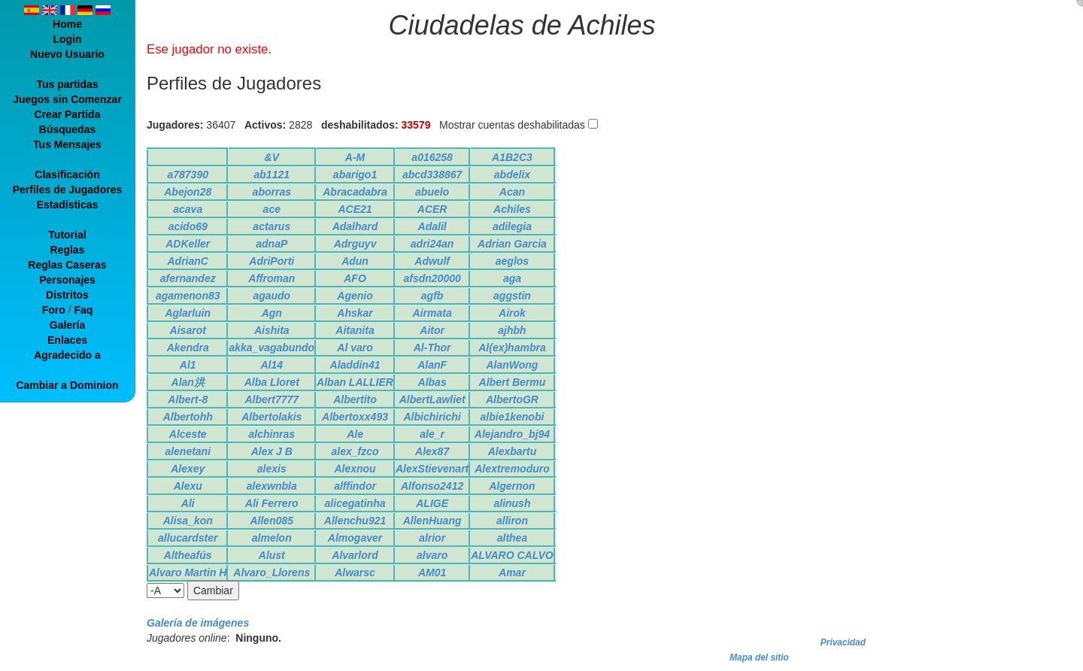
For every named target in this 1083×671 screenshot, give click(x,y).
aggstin (512, 296)
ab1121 (272, 175)
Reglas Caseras (67, 265)
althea (512, 538)
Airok (512, 313)
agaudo (271, 296)
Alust (272, 555)
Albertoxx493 (355, 417)
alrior (432, 538)
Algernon (512, 486)
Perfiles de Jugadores (68, 190)
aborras (272, 192)
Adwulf (432, 261)
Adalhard (355, 226)
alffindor (355, 486)
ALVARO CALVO (512, 555)
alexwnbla (272, 486)
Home (67, 24)
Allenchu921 (355, 521)
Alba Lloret (271, 382)
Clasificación (67, 175)
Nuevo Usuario (67, 54)
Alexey (188, 469)
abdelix (512, 175)
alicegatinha (355, 503)
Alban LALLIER (355, 382)
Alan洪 (188, 382)
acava (187, 209)
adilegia (512, 226)
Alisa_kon (188, 521)
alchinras (272, 434)
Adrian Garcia (512, 244)
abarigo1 (355, 175)
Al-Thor (432, 348)
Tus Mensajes (67, 144)
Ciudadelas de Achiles (522, 25)
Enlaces (67, 340)
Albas (432, 382)
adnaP (271, 244)
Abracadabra (355, 192)
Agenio (354, 296)
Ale (355, 434)
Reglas (67, 250)
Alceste (188, 434)
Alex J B (272, 451)
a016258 (432, 157)
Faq (83, 310)
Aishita (272, 330)
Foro (53, 310)
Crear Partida (68, 114)
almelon (272, 538)
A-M (355, 157)
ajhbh (512, 330)
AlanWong (512, 365)
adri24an (432, 244)
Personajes (67, 280)
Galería (67, 325)
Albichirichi (431, 417)
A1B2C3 (512, 157)
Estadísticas (68, 205)
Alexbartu (512, 451)
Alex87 (432, 451)
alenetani (188, 451)
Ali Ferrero (272, 503)
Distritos (67, 295)
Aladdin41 (355, 365)
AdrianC (188, 261)
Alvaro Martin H (187, 572)
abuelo (432, 192)
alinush (511, 503)
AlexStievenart (432, 469)
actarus (271, 226)
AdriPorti (271, 261)
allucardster (187, 538)
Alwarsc (355, 572)
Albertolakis (271, 417)
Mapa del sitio (759, 657)
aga (512, 278)
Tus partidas (67, 84)
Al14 (271, 365)
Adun (355, 261)
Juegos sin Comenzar (67, 99)
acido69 (188, 226)
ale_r (432, 434)
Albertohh (188, 417)
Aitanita (354, 330)
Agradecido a (67, 355)
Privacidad (843, 642)
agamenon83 (188, 296)
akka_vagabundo (271, 348)
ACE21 (355, 209)
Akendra (188, 348)
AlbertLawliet (432, 399)
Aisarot (188, 330)
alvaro (432, 555)
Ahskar (354, 313)
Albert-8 (188, 399)
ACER (432, 209)
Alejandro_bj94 (512, 434)
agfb (432, 296)
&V (272, 157)
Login (67, 39)
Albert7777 (271, 399)
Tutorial (67, 235)
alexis (272, 469)
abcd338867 (432, 175)
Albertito (355, 399)
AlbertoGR (512, 399)
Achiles (512, 209)
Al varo (354, 348)
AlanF (432, 365)
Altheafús (188, 555)
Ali (188, 503)
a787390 (187, 175)
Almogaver (355, 538)
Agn (272, 313)
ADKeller (187, 244)
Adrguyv (355, 244)
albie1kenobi (513, 417)
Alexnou (354, 469)
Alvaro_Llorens (271, 572)
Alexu (188, 486)
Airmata (432, 313)
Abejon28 (187, 192)
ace (272, 209)
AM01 (432, 572)
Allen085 (271, 521)
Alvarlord (355, 555)
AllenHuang (432, 521)
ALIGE (432, 503)
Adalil (432, 226)
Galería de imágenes (198, 623)
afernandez (188, 278)
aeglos (512, 261)
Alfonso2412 (432, 486)
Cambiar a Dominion (67, 385)
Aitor (432, 330)
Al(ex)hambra (511, 348)
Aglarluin (188, 313)
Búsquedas (67, 129)
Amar (512, 572)
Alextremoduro (512, 469)
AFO (355, 278)
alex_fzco (355, 451)
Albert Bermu (512, 382)
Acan (512, 192)
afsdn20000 (431, 278)
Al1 (188, 365)
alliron (512, 521)
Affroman (271, 278)
